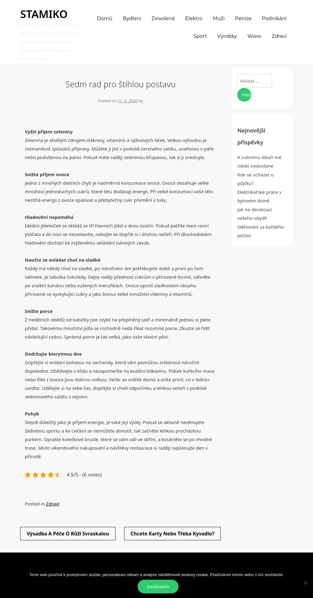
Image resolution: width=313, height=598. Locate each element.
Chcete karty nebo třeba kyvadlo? (172, 533)
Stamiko (44, 14)
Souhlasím (158, 586)
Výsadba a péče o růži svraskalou (68, 533)
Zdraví (53, 504)
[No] (305, 583)
